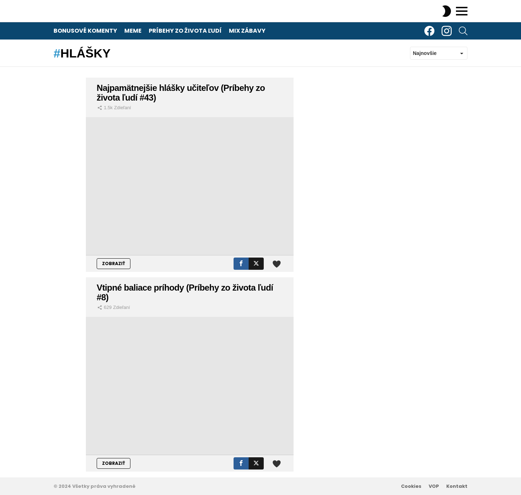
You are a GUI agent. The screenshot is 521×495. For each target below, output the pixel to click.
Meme (133, 31)
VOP (434, 486)
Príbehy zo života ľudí (185, 31)
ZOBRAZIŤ (113, 263)
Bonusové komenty (85, 31)
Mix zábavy (247, 31)
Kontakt (456, 486)
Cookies (411, 486)
